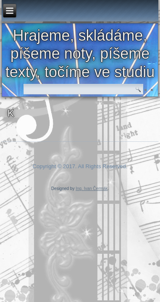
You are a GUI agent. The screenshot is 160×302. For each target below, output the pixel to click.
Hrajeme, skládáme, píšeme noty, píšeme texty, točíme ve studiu (80, 53)
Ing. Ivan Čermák (92, 188)
